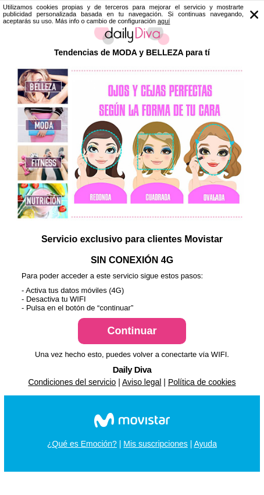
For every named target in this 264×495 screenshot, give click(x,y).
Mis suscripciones (155, 443)
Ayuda (205, 443)
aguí (164, 20)
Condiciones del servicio (72, 382)
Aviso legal (141, 382)
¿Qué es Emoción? (82, 443)
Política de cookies (202, 382)
